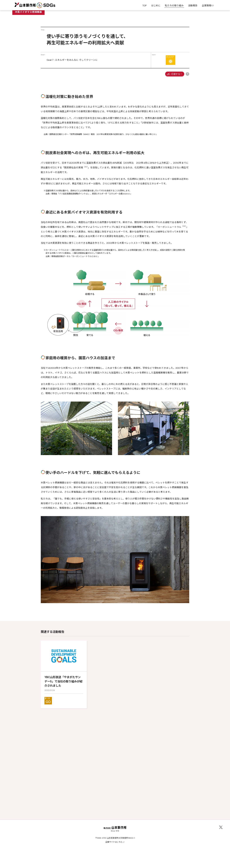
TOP (144, 5)
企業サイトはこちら (113, 842)
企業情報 (208, 5)
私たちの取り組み (174, 5)
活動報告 (192, 5)
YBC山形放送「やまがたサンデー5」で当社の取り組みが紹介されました (63, 771)
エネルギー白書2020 (118, 283)
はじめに (155, 5)
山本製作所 (25, 5)
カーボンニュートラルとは (83, 345)
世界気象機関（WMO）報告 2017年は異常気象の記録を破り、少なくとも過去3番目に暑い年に (111, 224)
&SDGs (46, 5)
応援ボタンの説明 (187, 163)
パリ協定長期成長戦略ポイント (72, 283)
